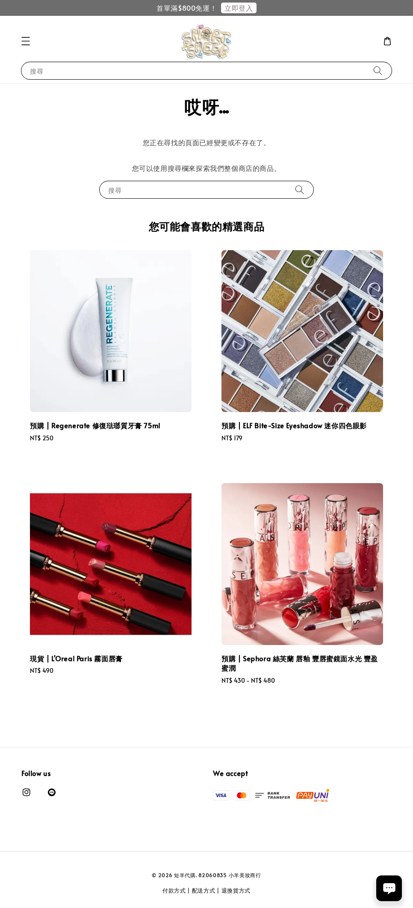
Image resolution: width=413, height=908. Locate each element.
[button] (25, 41)
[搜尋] (378, 70)
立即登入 (238, 7)
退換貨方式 (236, 890)
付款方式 (174, 890)
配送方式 (203, 890)
